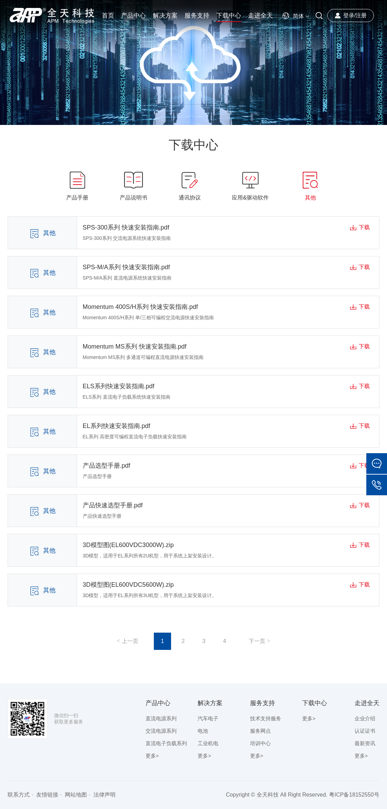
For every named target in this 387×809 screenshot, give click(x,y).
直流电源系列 (161, 718)
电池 (203, 731)
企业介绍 (365, 718)
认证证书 (365, 731)
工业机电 (208, 743)
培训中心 (260, 743)
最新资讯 (365, 743)
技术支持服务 (265, 718)
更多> (152, 756)
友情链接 (47, 795)
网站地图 (76, 795)
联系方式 (19, 795)
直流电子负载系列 (166, 743)
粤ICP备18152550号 (354, 795)
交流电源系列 (161, 731)
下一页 (257, 641)
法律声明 (104, 795)
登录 (348, 15)
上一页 (130, 641)
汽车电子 (208, 718)
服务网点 (260, 731)
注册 (361, 15)
